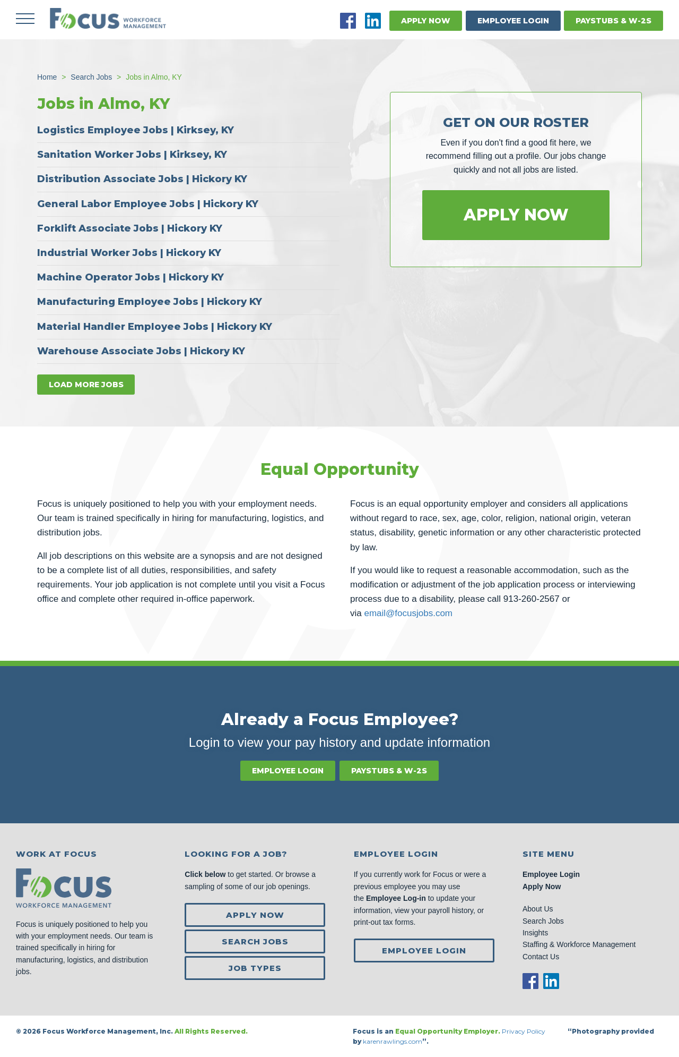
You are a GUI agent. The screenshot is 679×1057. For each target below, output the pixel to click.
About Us (538, 909)
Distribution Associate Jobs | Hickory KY (142, 179)
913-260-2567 (531, 599)
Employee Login (513, 20)
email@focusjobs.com (408, 613)
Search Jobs (255, 941)
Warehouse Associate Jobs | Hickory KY (141, 350)
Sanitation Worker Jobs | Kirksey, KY (132, 154)
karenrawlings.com (392, 1041)
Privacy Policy (524, 1031)
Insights (535, 932)
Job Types (255, 968)
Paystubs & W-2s (613, 20)
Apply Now (425, 20)
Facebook (348, 21)
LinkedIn (373, 21)
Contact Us (541, 956)
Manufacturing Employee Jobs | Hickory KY (149, 302)
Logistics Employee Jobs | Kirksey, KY (135, 130)
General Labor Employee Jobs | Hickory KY (147, 203)
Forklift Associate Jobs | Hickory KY (129, 228)
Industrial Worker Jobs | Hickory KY (129, 253)
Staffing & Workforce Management (579, 944)
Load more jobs (86, 384)
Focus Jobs (109, 18)
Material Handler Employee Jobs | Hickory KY (154, 326)
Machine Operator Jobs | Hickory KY (130, 277)
